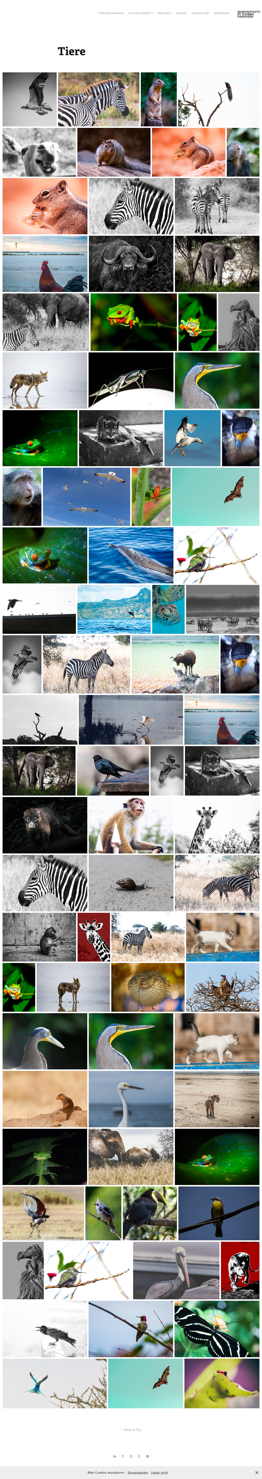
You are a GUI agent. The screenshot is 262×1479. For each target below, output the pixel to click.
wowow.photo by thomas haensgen (249, 14)
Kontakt (181, 13)
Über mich (164, 13)
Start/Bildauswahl (111, 13)
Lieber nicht (159, 1472)
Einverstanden (138, 1472)
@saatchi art (201, 13)
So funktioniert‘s (141, 13)
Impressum (221, 13)
